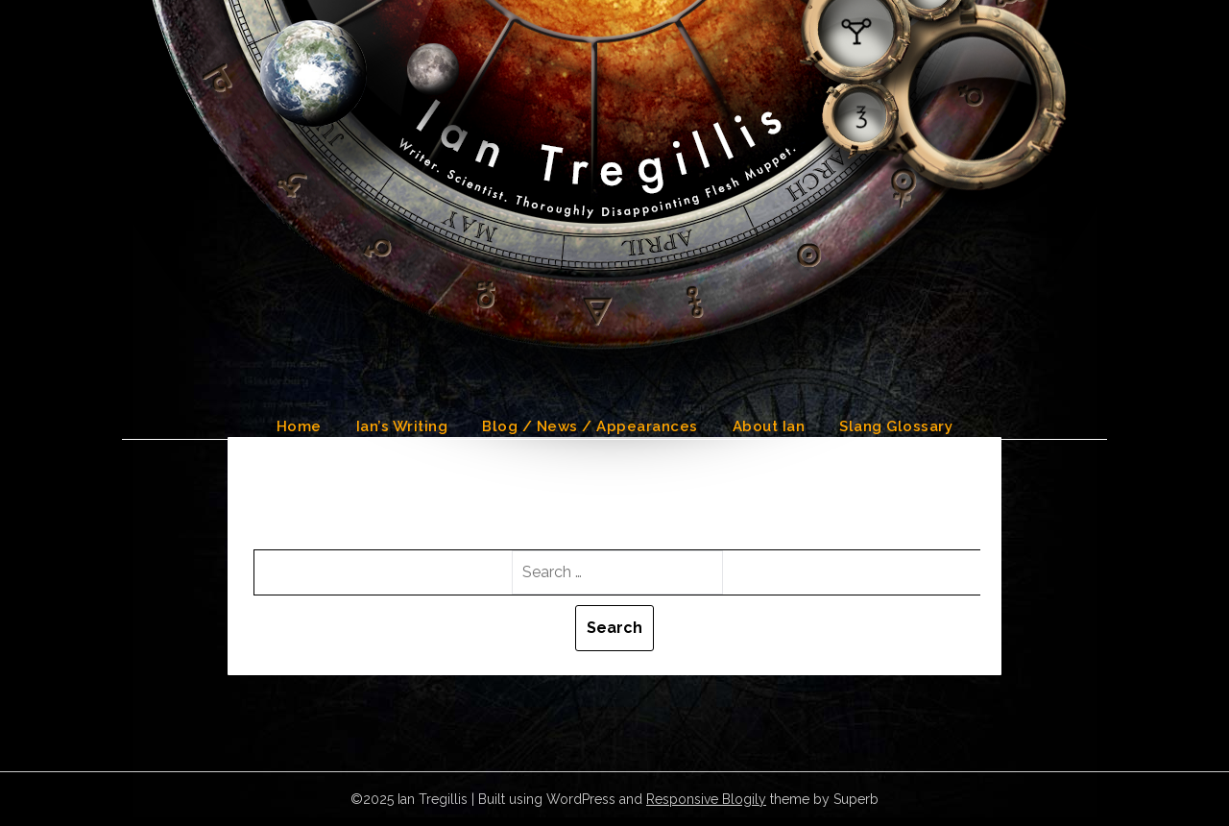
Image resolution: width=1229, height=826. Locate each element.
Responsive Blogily (706, 799)
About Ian (769, 426)
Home (299, 426)
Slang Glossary (895, 426)
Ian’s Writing (402, 426)
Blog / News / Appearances (590, 426)
